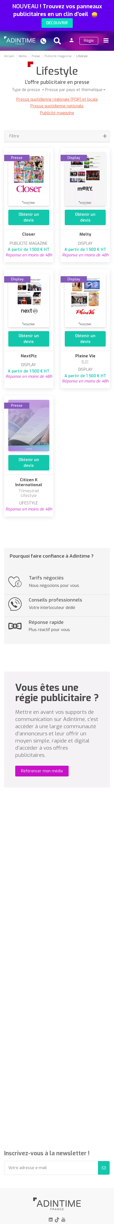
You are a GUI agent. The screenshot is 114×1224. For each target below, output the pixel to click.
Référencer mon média (42, 771)
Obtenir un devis (29, 217)
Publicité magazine (57, 113)
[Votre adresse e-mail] (51, 1168)
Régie (89, 40)
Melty (85, 234)
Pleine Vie (85, 356)
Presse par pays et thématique (73, 89)
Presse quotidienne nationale (57, 106)
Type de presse (26, 89)
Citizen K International (28, 482)
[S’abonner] (104, 1168)
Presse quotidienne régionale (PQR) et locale (57, 99)
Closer (28, 234)
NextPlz (29, 356)
